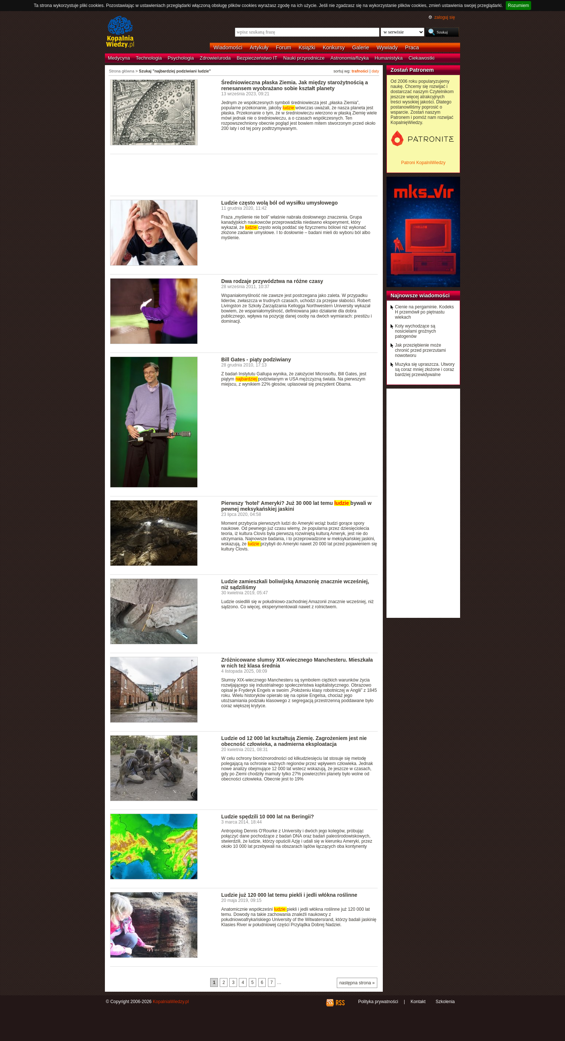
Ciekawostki (421, 58)
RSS (340, 1002)
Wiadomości (227, 47)
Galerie (360, 47)
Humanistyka (389, 58)
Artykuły (259, 47)
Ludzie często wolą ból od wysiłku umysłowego (279, 203)
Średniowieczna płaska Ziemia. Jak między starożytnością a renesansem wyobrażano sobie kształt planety (294, 85)
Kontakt (417, 1001)
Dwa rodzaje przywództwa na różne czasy (272, 281)
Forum (284, 47)
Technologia (149, 58)
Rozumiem (518, 5)
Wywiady (387, 47)
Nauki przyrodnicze (304, 58)
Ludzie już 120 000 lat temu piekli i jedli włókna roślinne (289, 895)
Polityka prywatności (378, 1001)
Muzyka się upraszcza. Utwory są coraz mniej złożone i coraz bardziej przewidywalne (425, 369)
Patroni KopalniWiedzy (423, 162)
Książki (307, 47)
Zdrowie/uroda (215, 58)
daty (375, 71)
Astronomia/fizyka (350, 58)
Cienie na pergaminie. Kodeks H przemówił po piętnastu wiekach (424, 312)
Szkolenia (445, 1001)
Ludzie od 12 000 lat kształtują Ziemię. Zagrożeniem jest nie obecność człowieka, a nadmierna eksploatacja (294, 741)
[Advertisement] (244, 174)
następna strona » (357, 982)
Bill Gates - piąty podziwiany (256, 359)
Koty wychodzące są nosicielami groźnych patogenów (415, 331)
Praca (412, 47)
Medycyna (119, 58)
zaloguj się (444, 17)
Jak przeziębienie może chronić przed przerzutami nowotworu (420, 350)
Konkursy (334, 47)
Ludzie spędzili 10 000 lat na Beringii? (267, 816)
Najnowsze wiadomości (420, 295)
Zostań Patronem (412, 70)
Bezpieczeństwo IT (257, 58)
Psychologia (181, 58)
